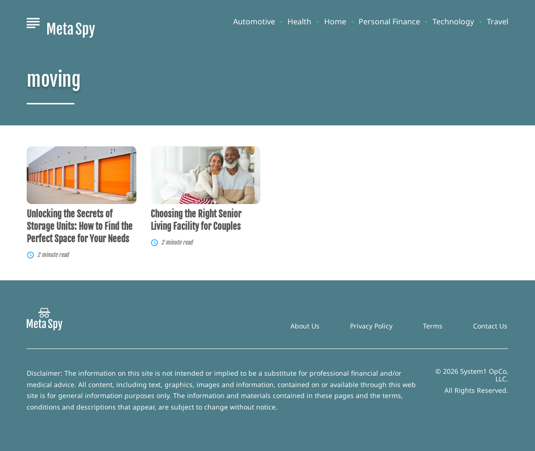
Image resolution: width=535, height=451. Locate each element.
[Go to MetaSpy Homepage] (71, 22)
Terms (432, 325)
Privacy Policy (371, 325)
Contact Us (490, 325)
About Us (304, 325)
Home (335, 22)
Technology (453, 22)
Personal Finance (389, 22)
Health (299, 22)
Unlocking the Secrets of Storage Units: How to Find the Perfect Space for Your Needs (80, 226)
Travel (497, 22)
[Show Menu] (33, 21)
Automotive (254, 22)
